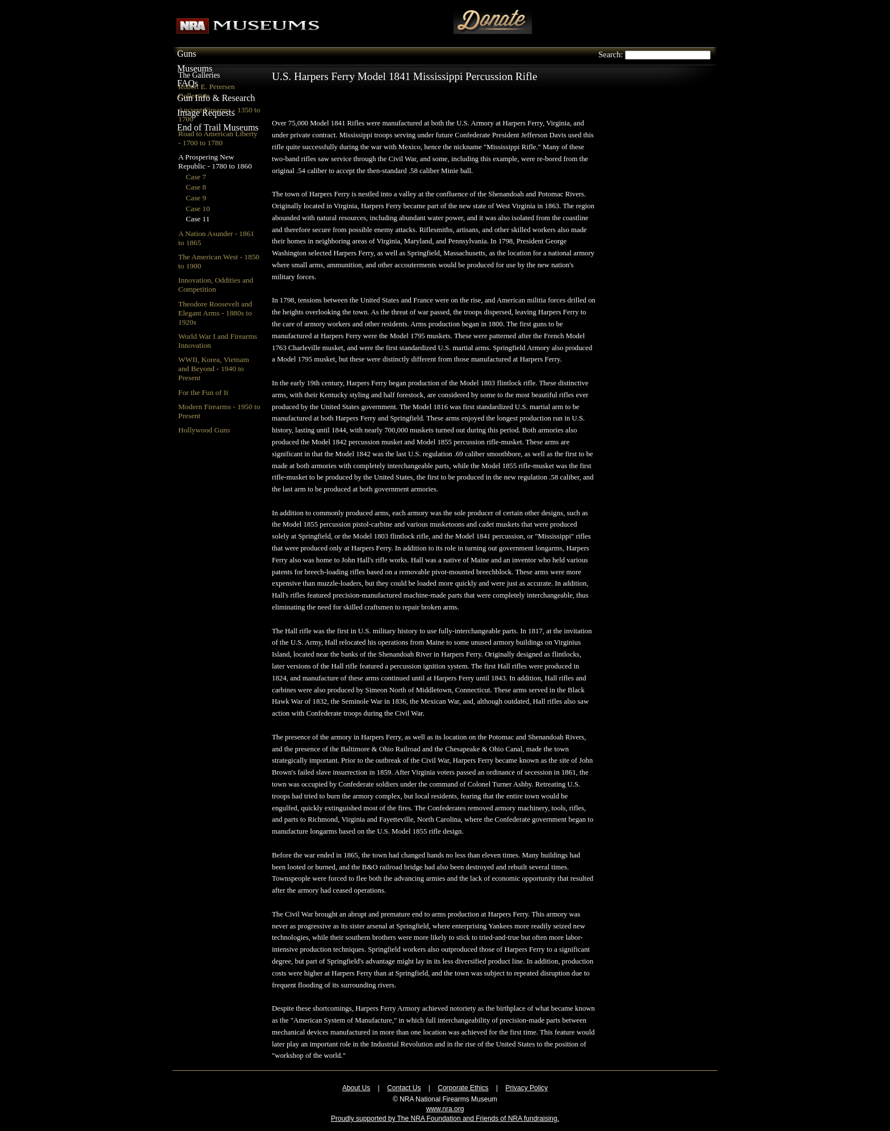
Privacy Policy (526, 1088)
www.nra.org (445, 1109)
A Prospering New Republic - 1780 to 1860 (215, 161)
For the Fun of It (203, 392)
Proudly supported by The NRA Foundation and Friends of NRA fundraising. (445, 1118)
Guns (186, 53)
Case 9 (196, 198)
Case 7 (196, 177)
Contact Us (404, 1088)
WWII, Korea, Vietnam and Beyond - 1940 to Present (213, 368)
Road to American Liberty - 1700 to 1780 (218, 138)
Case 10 (198, 208)
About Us (356, 1088)
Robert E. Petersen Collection (206, 91)
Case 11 (197, 219)
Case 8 (196, 187)
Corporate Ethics (463, 1088)
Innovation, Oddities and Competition (215, 284)
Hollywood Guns (204, 430)
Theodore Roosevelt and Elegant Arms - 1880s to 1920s (215, 313)
